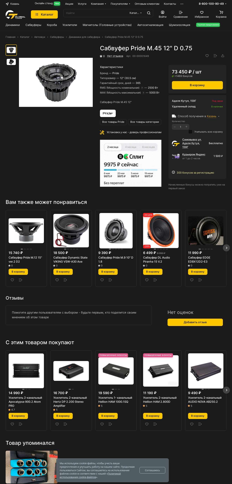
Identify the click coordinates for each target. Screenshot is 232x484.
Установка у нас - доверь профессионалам (134, 132)
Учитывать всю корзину (205, 132)
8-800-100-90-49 (217, 3)
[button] (226, 247)
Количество (178, 121)
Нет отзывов (115, 56)
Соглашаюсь (152, 470)
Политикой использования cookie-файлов (90, 475)
